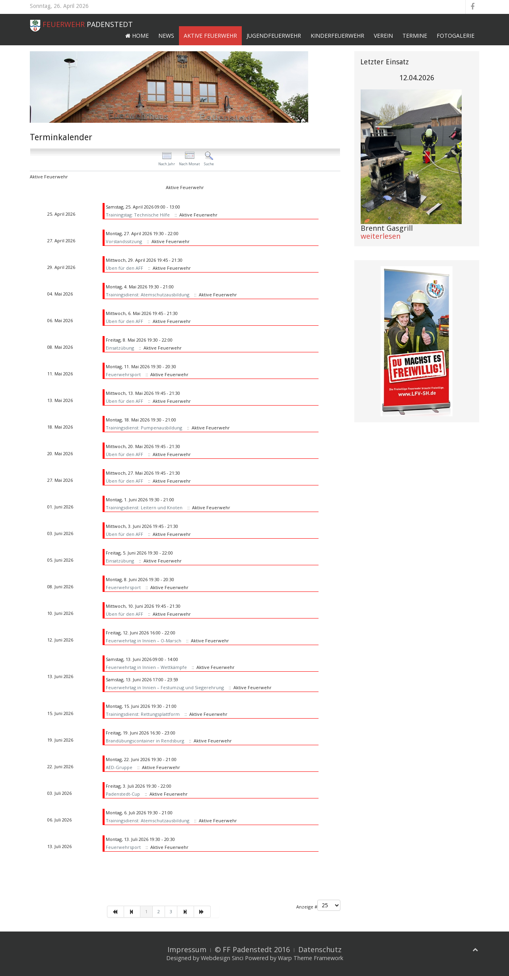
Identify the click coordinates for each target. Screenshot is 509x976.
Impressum (186, 949)
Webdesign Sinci (222, 958)
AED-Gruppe (119, 767)
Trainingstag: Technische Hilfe (138, 215)
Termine (414, 35)
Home (137, 35)
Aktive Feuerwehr (210, 35)
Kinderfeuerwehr (337, 35)
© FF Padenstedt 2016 (252, 949)
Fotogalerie (455, 35)
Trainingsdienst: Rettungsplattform (143, 714)
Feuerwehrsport (123, 374)
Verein (383, 35)
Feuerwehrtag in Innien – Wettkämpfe (146, 667)
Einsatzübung (120, 348)
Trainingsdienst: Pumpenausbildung (144, 428)
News (166, 35)
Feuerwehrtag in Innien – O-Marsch (143, 641)
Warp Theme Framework (310, 958)
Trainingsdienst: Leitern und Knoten (144, 507)
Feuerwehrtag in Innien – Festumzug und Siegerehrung (165, 687)
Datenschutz (320, 949)
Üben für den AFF (124, 268)
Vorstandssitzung (124, 241)
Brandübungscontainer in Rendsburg (145, 741)
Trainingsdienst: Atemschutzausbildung (147, 295)
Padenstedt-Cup (123, 794)
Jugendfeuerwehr (274, 35)
